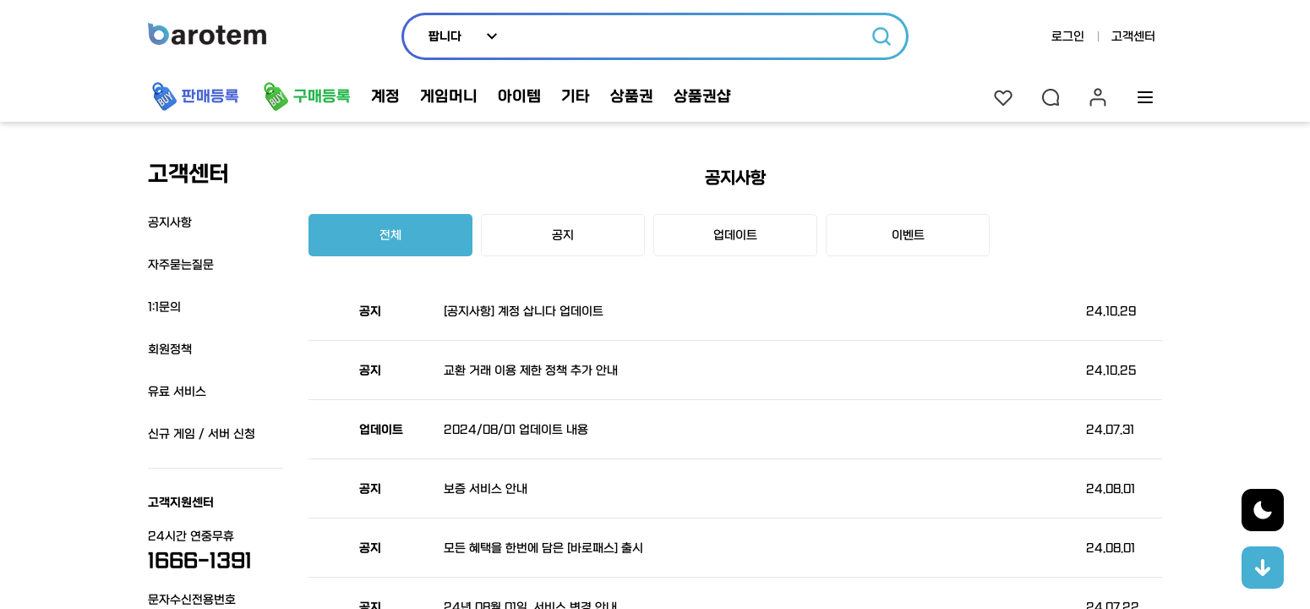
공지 (563, 235)
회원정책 (170, 349)
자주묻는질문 (181, 265)
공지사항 (170, 222)
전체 (390, 235)
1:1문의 (164, 307)
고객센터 (1133, 36)
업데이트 (735, 235)
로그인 (1067, 36)
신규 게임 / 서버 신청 (201, 434)
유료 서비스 (177, 391)
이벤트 (908, 235)
